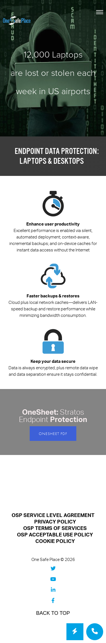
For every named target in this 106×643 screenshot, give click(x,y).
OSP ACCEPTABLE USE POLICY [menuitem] (55, 534)
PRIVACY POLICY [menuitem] (55, 522)
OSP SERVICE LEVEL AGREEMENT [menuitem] (53, 515)
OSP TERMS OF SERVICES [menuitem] (55, 528)
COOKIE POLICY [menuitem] (55, 541)
